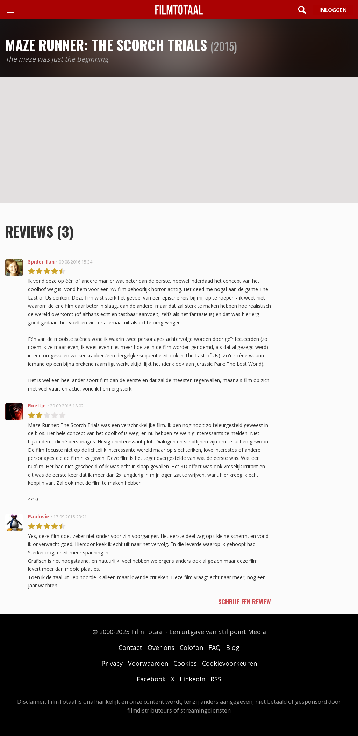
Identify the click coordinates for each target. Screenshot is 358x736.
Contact (130, 647)
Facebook (151, 679)
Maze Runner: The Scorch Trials (106, 44)
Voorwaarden (148, 663)
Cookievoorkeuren (229, 663)
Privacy (112, 663)
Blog (232, 647)
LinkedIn (192, 679)
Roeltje (37, 405)
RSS (215, 679)
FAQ (214, 647)
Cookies (185, 663)
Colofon (191, 647)
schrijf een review (244, 601)
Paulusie (38, 516)
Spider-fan (41, 261)
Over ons (161, 647)
